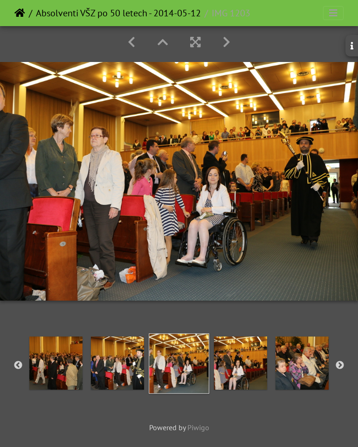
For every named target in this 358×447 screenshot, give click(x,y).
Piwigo (198, 427)
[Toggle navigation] (333, 13)
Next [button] (339, 365)
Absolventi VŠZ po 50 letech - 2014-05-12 (118, 13)
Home (19, 13)
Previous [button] (18, 365)
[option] (56, 363)
